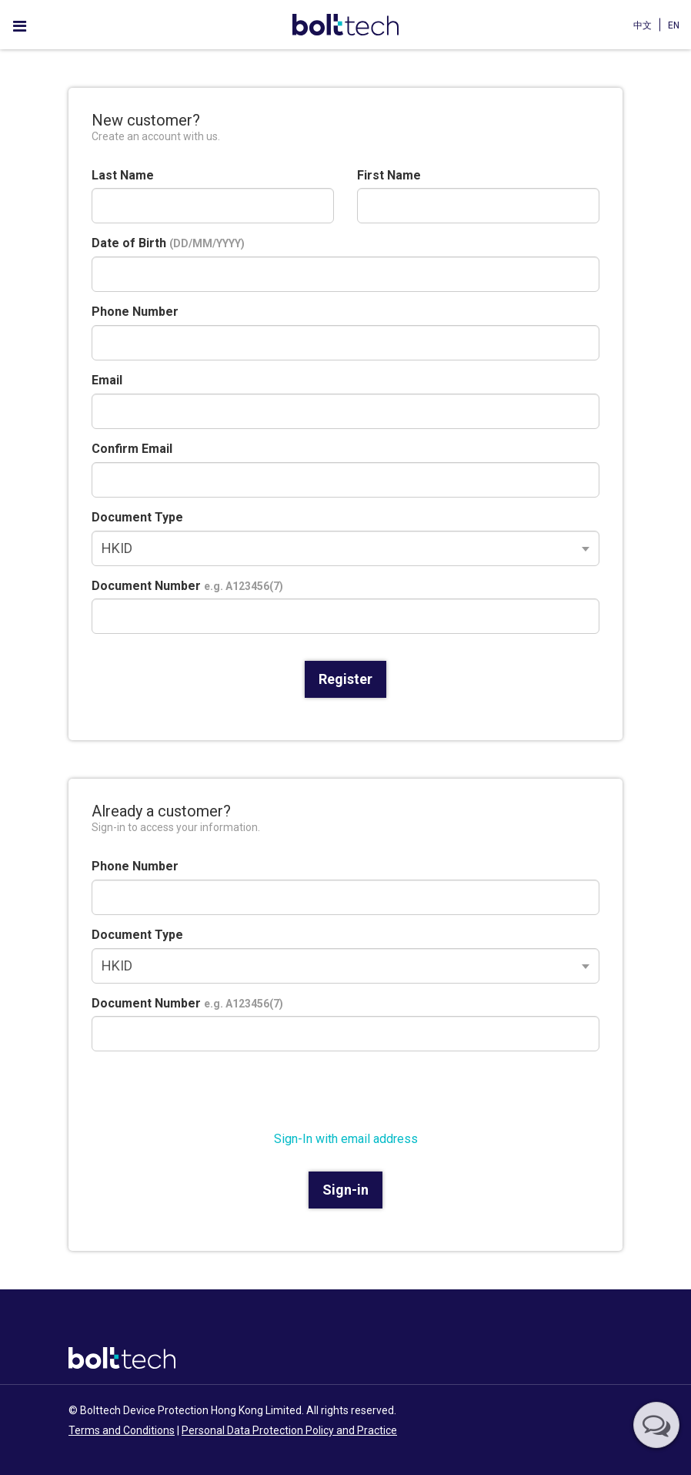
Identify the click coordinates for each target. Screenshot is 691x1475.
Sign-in (345, 1190)
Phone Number (135, 311)
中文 (642, 25)
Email (107, 380)
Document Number (187, 585)
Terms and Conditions (121, 1430)
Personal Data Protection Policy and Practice (289, 1430)
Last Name (123, 175)
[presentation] (208, 1093)
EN (673, 25)
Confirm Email (132, 448)
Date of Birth (168, 243)
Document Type (137, 517)
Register (345, 679)
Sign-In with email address (346, 1138)
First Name (389, 175)
